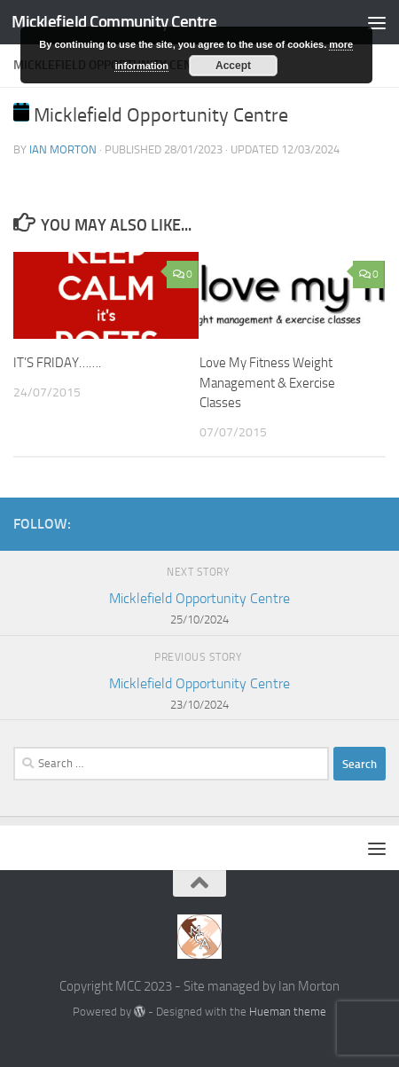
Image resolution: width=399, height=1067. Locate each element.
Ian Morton (63, 149)
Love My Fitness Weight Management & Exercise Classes (267, 383)
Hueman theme (287, 1011)
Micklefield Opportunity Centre (199, 610)
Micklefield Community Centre (114, 22)
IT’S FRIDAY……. (57, 363)
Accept (233, 65)
